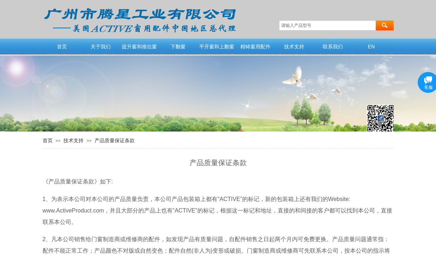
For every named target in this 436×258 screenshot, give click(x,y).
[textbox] (327, 25)
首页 (62, 46)
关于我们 (101, 46)
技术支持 (294, 46)
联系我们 (333, 46)
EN (371, 46)
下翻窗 (178, 46)
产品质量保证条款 (115, 140)
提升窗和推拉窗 (139, 46)
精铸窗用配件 (255, 46)
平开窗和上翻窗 (216, 46)
